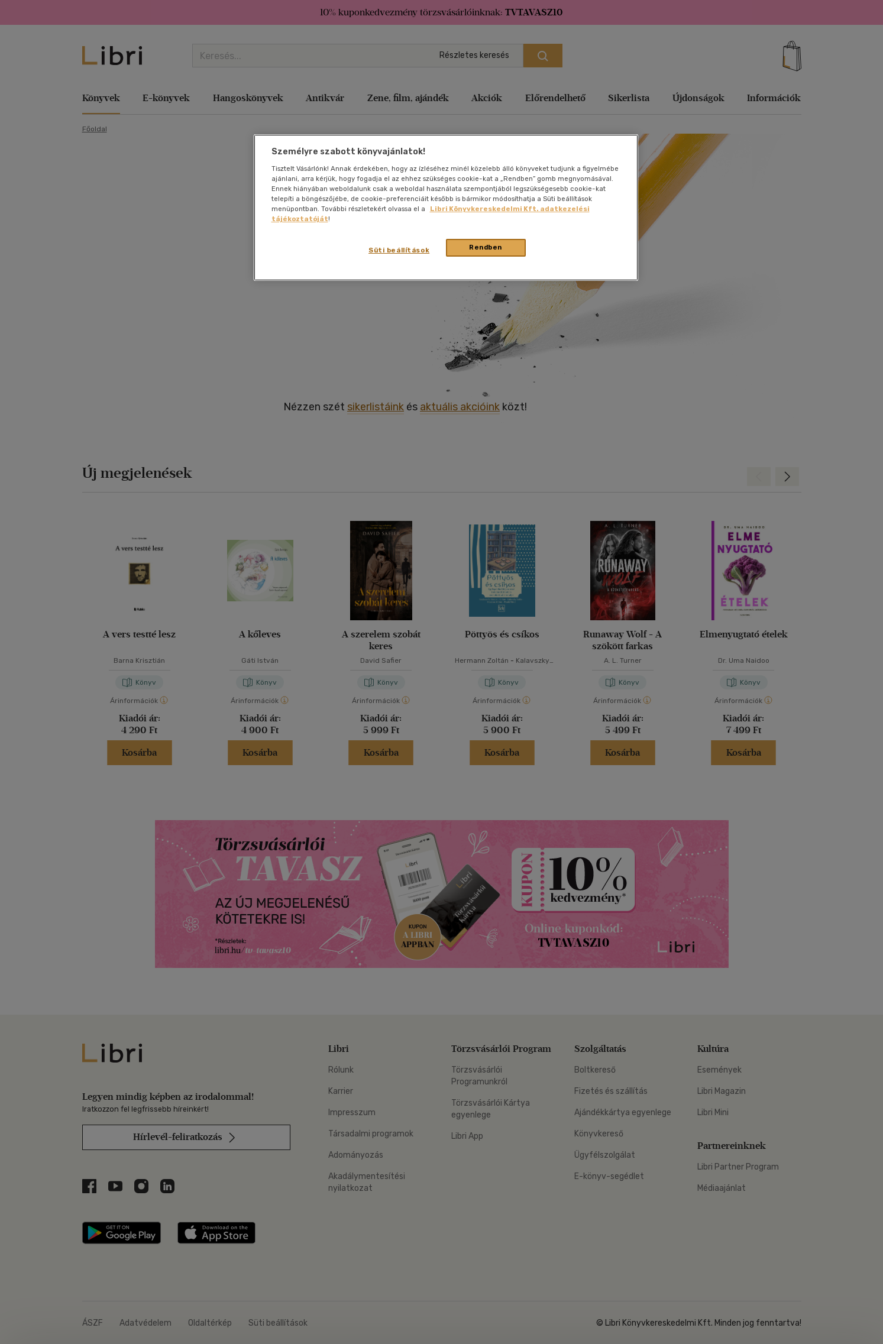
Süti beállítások (398, 250)
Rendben (485, 247)
